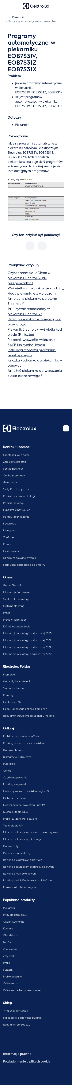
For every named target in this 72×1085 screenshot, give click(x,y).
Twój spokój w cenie (15, 1010)
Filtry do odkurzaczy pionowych (23, 839)
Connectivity (11, 846)
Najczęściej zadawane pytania (22, 1017)
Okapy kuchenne (13, 921)
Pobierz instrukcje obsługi (19, 496)
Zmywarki (9, 955)
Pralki (6, 962)
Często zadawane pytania (19, 557)
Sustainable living (14, 605)
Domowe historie (13, 750)
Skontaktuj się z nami (16, 454)
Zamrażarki (10, 949)
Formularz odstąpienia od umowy (24, 564)
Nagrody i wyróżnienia (17, 681)
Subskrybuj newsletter (16, 509)
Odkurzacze (10, 983)
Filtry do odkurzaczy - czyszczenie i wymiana (31, 832)
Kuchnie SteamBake (15, 811)
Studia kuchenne (13, 688)
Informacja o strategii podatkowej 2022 (27, 640)
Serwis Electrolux (13, 468)
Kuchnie (8, 928)
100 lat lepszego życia (17, 626)
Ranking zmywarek (15, 784)
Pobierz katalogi (13, 502)
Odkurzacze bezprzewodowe (21, 990)
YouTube (8, 537)
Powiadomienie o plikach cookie (26, 1061)
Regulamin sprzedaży (16, 1024)
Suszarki (8, 969)
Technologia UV (13, 825)
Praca (6, 612)
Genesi (7, 770)
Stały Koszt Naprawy (16, 489)
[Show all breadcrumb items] (6, 16)
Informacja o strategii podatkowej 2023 (27, 633)
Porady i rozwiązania (16, 516)
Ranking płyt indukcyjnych (19, 873)
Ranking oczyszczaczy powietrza (24, 743)
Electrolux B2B (12, 702)
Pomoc (7, 544)
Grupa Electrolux (13, 585)
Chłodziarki (10, 935)
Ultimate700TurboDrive (17, 756)
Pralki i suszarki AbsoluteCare (21, 736)
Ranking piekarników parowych (22, 859)
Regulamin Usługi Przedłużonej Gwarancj (29, 715)
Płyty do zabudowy (15, 914)
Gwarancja (10, 482)
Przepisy (8, 695)
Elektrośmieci (11, 551)
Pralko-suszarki (12, 976)
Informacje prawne (17, 1054)
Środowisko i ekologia (16, 599)
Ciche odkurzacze (14, 798)
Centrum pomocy (14, 475)
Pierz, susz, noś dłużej (16, 853)
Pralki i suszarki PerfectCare (20, 818)
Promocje (9, 674)
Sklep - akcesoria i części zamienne (25, 708)
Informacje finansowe (16, 592)
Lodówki (8, 942)
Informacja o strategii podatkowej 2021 (27, 647)
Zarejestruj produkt (14, 461)
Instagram (9, 530)
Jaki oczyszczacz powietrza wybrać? (26, 791)
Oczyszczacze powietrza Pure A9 (24, 804)
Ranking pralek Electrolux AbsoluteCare (27, 880)
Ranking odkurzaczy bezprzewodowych (28, 866)
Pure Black (9, 763)
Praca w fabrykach (15, 619)
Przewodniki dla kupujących (20, 887)
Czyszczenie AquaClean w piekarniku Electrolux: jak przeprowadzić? (29, 277)
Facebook (9, 523)
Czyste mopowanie (15, 777)
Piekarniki (9, 907)
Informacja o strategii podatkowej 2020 (27, 653)
